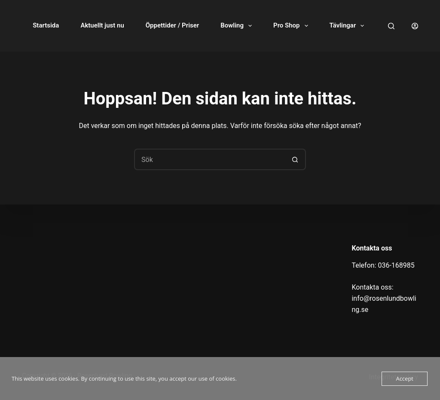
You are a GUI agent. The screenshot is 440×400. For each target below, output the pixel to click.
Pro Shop (292, 26)
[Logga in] (415, 26)
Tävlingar (349, 26)
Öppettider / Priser (172, 25)
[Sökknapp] (295, 159)
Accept (404, 378)
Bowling (237, 26)
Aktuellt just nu (102, 25)
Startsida (46, 25)
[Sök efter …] (209, 159)
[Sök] (391, 26)
